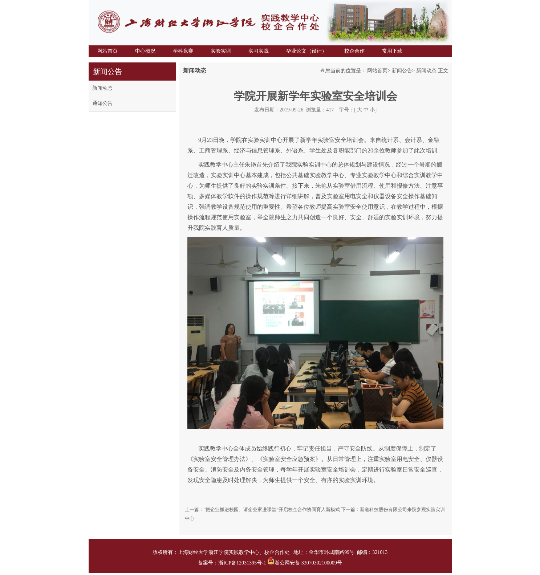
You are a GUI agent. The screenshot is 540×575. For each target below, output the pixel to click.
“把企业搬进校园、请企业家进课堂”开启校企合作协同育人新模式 (272, 509)
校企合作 (354, 51)
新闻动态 (102, 88)
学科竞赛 (183, 51)
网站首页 (107, 51)
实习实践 (258, 51)
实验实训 (221, 51)
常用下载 (392, 51)
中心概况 (145, 51)
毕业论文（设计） (306, 51)
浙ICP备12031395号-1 (242, 563)
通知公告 (102, 103)
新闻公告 (402, 70)
